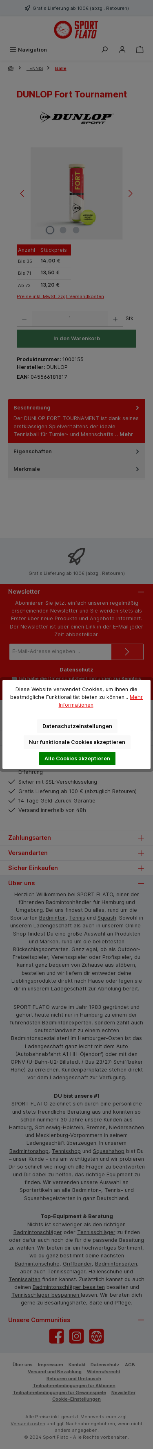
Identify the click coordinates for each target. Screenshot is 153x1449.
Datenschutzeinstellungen (77, 726)
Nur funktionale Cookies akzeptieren (77, 742)
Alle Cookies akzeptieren (77, 758)
